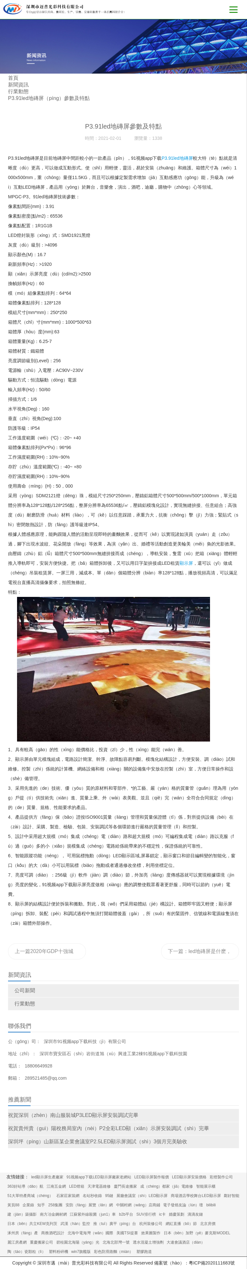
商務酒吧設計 (52, 1233)
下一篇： (199, 954)
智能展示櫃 (205, 1186)
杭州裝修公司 (150, 1223)
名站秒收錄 (92, 1195)
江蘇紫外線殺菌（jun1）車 (93, 1214)
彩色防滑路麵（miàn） (113, 1251)
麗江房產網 (17, 1242)
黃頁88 (13, 1205)
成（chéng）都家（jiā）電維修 (166, 1186)
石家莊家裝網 (67, 1195)
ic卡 (162, 1214)
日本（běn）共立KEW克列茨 (32, 1223)
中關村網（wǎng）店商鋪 (138, 1205)
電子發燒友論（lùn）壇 (183, 1205)
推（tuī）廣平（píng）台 (114, 1223)
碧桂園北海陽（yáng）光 (77, 1242)
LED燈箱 (76, 1186)
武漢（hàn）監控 (75, 1223)
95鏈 (109, 1195)
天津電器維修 (99, 1186)
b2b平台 (126, 1214)
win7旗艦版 (81, 1251)
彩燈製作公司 (221, 1177)
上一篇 (46, 954)
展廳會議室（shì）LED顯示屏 (142, 1195)
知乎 (41, 1205)
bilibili (210, 1205)
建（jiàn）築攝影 (22, 1214)
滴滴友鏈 (195, 1214)
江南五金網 (56, 1186)
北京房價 (207, 1223)
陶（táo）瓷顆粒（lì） (26, 1251)
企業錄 (28, 1205)
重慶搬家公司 (41, 1242)
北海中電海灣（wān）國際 (90, 1233)
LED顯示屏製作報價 (151, 1177)
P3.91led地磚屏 (177, 158)
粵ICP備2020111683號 (212, 1262)
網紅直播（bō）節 (181, 1223)
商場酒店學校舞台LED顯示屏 (196, 1195)
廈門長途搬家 (125, 1186)
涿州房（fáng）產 (22, 1233)
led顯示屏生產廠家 (47, 1177)
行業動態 (24, 1003)
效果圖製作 (150, 1233)
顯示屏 (186, 563)
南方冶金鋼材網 (53, 1214)
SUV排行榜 (146, 1214)
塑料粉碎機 (58, 1251)
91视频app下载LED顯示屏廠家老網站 (99, 1177)
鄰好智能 (231, 1195)
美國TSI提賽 (127, 1233)
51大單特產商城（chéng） (30, 1195)
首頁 (13, 78)
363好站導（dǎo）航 (25, 1186)
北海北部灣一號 (116, 1242)
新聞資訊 (18, 84)
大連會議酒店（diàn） (186, 1242)
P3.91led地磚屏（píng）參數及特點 (49, 98)
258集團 (55, 1205)
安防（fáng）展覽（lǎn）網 (89, 1205)
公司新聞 (24, 990)
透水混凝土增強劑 (148, 1242)
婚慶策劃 (176, 1214)
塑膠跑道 (144, 1251)
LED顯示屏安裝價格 (189, 1177)
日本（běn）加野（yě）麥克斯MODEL (197, 1233)
